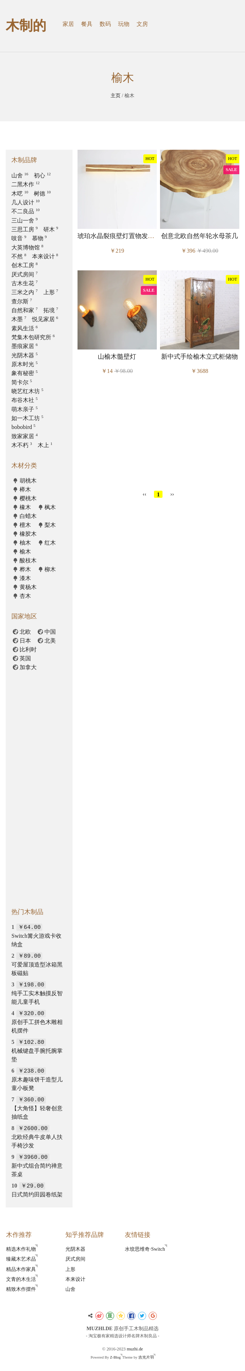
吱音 (18, 238)
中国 (50, 632)
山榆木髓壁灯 (117, 356)
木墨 (18, 319)
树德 (42, 194)
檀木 (25, 525)
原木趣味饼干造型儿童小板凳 (37, 1079)
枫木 (50, 507)
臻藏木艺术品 (21, 1259)
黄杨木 (28, 587)
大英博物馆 (27, 247)
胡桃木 (28, 481)
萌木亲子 (24, 409)
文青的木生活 (21, 1279)
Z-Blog (115, 1357)
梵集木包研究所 (33, 337)
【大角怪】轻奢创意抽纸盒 (37, 1108)
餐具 (86, 24)
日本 (25, 641)
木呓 (19, 194)
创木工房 (24, 265)
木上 (45, 445)
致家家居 (24, 436)
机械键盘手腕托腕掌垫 (37, 1050)
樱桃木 (28, 498)
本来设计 (45, 256)
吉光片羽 (146, 1357)
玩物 (123, 24)
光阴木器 (24, 355)
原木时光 (24, 364)
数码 (105, 24)
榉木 (25, 489)
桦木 (25, 569)
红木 (50, 543)
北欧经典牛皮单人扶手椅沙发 (37, 1137)
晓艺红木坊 (27, 391)
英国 (25, 658)
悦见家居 (45, 319)
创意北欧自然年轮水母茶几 (199, 235)
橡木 (25, 507)
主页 (116, 95)
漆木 (25, 578)
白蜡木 (28, 516)
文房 (142, 24)
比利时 (28, 649)
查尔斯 (21, 301)
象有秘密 (24, 373)
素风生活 (24, 328)
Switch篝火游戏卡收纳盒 (36, 935)
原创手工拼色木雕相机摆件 (37, 1022)
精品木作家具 (21, 1269)
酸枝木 (28, 560)
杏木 (25, 596)
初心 (42, 175)
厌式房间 (24, 274)
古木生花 (24, 283)
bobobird (23, 427)
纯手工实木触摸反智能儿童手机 (37, 993)
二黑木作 (25, 184)
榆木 (25, 552)
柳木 (50, 569)
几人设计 (25, 202)
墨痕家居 (24, 346)
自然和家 (24, 310)
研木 (50, 229)
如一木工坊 (27, 418)
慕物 (39, 238)
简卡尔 (21, 382)
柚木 (25, 543)
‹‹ (145, 494)
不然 (18, 256)
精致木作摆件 (21, 1289)
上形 (50, 292)
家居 (68, 24)
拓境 (50, 310)
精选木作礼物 (21, 1249)
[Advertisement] (158, 434)
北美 (50, 641)
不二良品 (25, 211)
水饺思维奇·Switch (145, 1249)
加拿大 (28, 667)
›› (172, 494)
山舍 (19, 175)
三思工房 (24, 229)
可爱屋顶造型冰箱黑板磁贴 (37, 964)
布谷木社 (24, 400)
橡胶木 (28, 534)
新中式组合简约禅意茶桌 (37, 1165)
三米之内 (24, 292)
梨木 (50, 525)
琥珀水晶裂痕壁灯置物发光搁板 (122, 235)
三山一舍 (24, 221)
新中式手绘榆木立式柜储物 (199, 356)
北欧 (25, 632)
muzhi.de (135, 1349)
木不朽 (21, 445)
